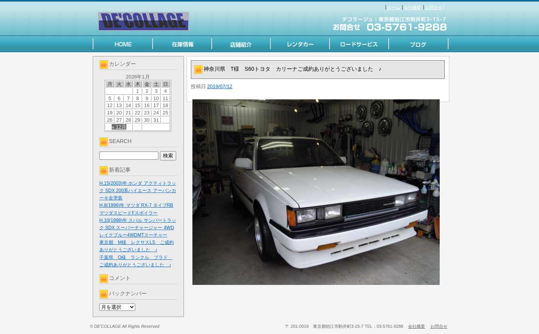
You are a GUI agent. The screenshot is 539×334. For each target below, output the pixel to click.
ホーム (393, 7)
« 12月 (119, 127)
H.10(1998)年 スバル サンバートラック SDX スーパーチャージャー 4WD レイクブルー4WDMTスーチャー (137, 228)
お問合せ (433, 7)
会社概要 (412, 7)
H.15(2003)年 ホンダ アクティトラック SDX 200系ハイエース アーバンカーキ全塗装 (137, 191)
